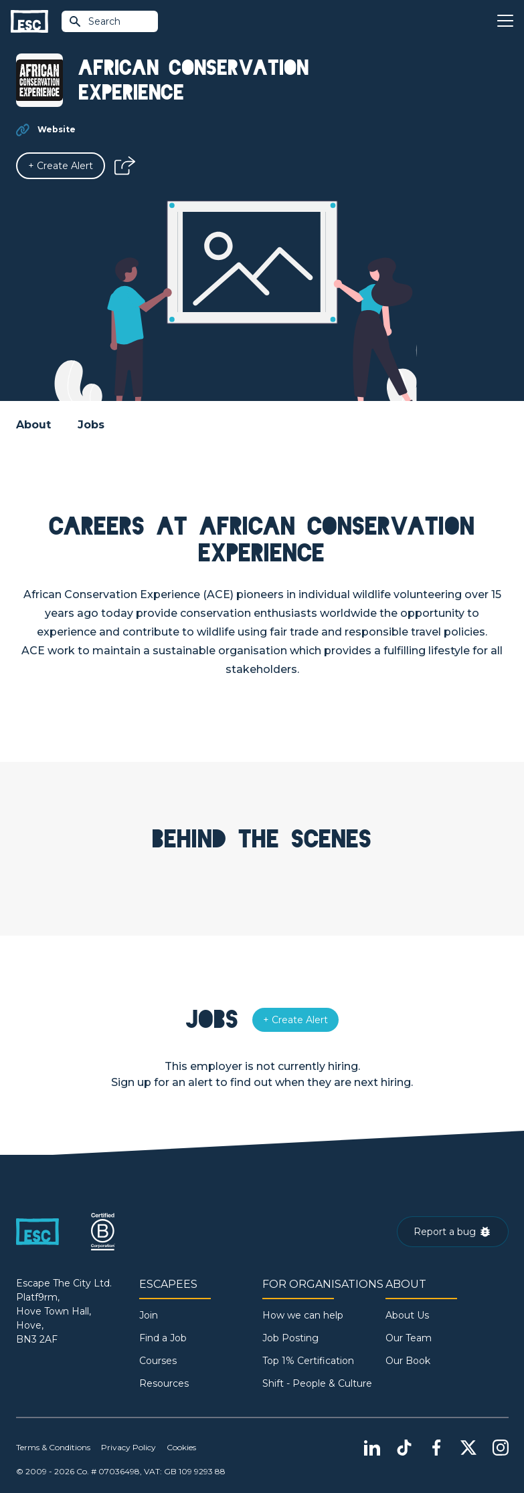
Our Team (408, 1338)
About (33, 424)
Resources (164, 1383)
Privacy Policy (128, 1447)
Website (56, 129)
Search (94, 21)
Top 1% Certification (308, 1361)
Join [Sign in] (148, 1315)
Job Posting (290, 1338)
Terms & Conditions (53, 1447)
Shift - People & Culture (317, 1383)
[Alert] (60, 165)
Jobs (91, 424)
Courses (158, 1361)
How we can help (302, 1315)
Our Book (407, 1361)
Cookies (181, 1447)
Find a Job (163, 1338)
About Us (407, 1315)
